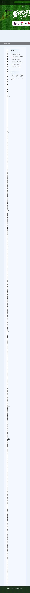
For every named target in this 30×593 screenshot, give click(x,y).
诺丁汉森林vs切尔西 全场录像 (16, 67)
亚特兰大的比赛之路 (23, 76)
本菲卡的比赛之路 (18, 75)
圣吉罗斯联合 (18, 74)
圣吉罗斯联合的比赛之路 (24, 74)
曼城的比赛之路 (13, 79)
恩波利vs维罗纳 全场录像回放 (16, 61)
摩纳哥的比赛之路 (14, 76)
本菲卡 (13, 75)
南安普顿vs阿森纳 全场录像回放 (16, 66)
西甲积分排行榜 (7, 568)
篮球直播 (23, 10)
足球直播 (23, 6)
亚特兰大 (17, 76)
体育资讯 (23, 14)
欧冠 (13, 74)
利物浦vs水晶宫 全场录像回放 (16, 59)
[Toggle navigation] (18, 11)
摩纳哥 (22, 75)
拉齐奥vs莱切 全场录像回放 (16, 54)
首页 (22, 2)
